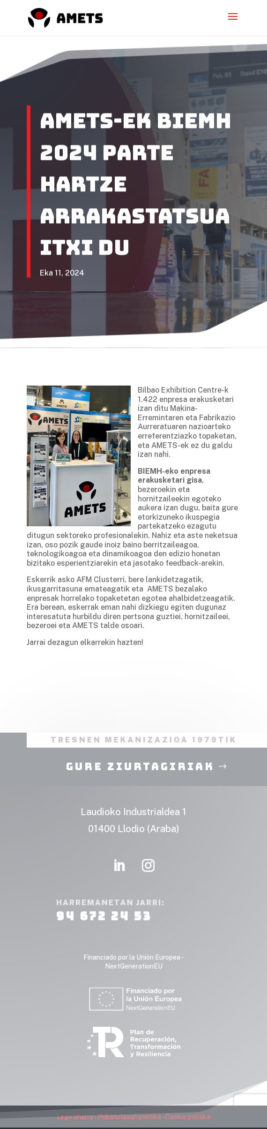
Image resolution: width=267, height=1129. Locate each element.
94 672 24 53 (103, 930)
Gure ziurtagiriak (140, 780)
